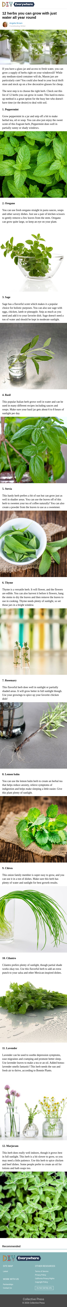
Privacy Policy (40, 1275)
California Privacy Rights (44, 1278)
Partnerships (8, 1284)
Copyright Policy (41, 1282)
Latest (5, 1271)
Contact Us (7, 1288)
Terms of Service (41, 1271)
